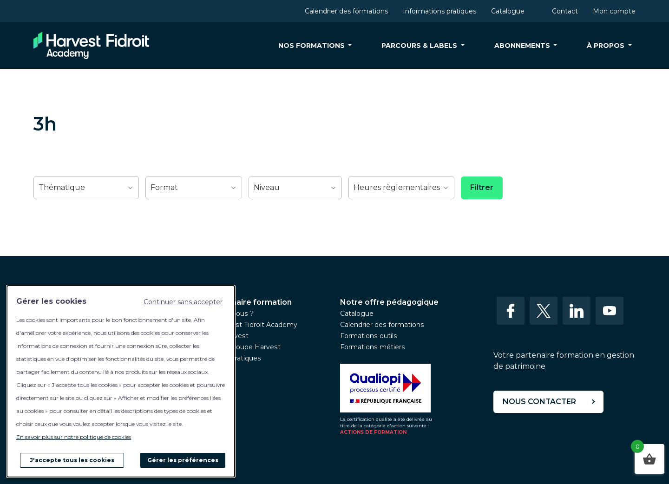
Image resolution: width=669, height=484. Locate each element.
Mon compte (614, 11)
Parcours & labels (420, 45)
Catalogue (508, 11)
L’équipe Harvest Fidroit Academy (242, 324)
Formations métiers (372, 347)
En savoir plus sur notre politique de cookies (73, 436)
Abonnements (523, 45)
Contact (565, 11)
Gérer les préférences (182, 460)
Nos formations (312, 45)
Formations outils (368, 336)
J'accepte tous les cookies (72, 460)
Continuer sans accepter (183, 302)
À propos (606, 45)
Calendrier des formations (346, 11)
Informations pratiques (439, 11)
